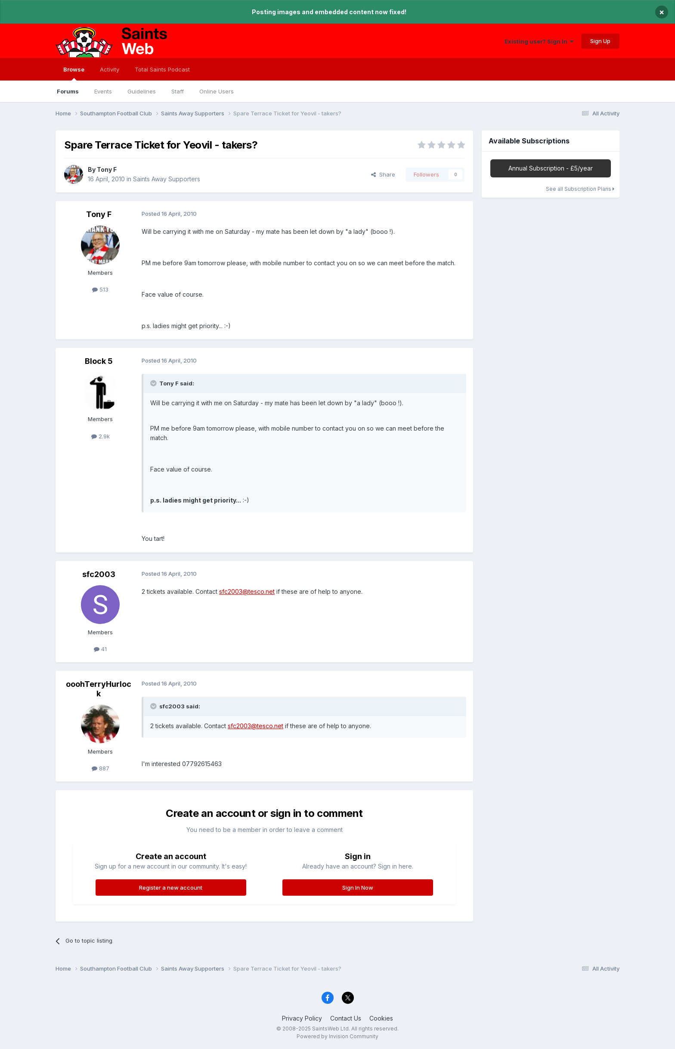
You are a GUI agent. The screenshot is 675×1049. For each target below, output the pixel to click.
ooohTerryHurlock (98, 689)
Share (383, 174)
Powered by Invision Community (337, 1036)
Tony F (107, 169)
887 (100, 768)
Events (103, 91)
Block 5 (99, 361)
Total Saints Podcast (162, 69)
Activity (109, 69)
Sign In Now (357, 887)
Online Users (216, 91)
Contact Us (345, 1018)
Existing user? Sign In (539, 41)
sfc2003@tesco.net (247, 591)
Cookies (381, 1018)
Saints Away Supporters (166, 179)
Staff (177, 91)
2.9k (100, 436)
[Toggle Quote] (154, 383)
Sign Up (600, 40)
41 (100, 649)
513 (100, 289)
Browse (73, 73)
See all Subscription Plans (580, 189)
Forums (68, 91)
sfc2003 (98, 574)
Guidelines (141, 91)
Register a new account (170, 887)
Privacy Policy (302, 1018)
